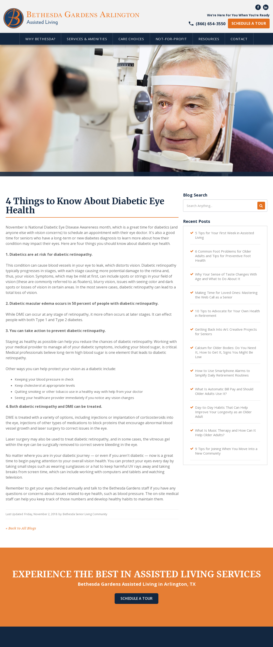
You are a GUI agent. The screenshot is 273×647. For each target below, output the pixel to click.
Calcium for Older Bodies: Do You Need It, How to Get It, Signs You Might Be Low (225, 352)
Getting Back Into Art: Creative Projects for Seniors (226, 331)
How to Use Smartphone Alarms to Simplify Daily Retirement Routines (222, 372)
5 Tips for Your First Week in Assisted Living (224, 235)
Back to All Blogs (21, 528)
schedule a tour (249, 23)
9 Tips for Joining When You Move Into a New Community (226, 450)
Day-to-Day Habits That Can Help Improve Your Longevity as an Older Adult (223, 412)
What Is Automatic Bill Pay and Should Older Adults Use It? (224, 391)
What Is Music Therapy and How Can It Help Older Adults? (225, 432)
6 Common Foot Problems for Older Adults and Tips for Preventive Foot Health (223, 256)
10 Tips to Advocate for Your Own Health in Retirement (227, 313)
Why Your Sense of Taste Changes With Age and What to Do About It (226, 276)
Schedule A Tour (136, 598)
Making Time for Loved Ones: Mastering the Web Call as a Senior (226, 294)
